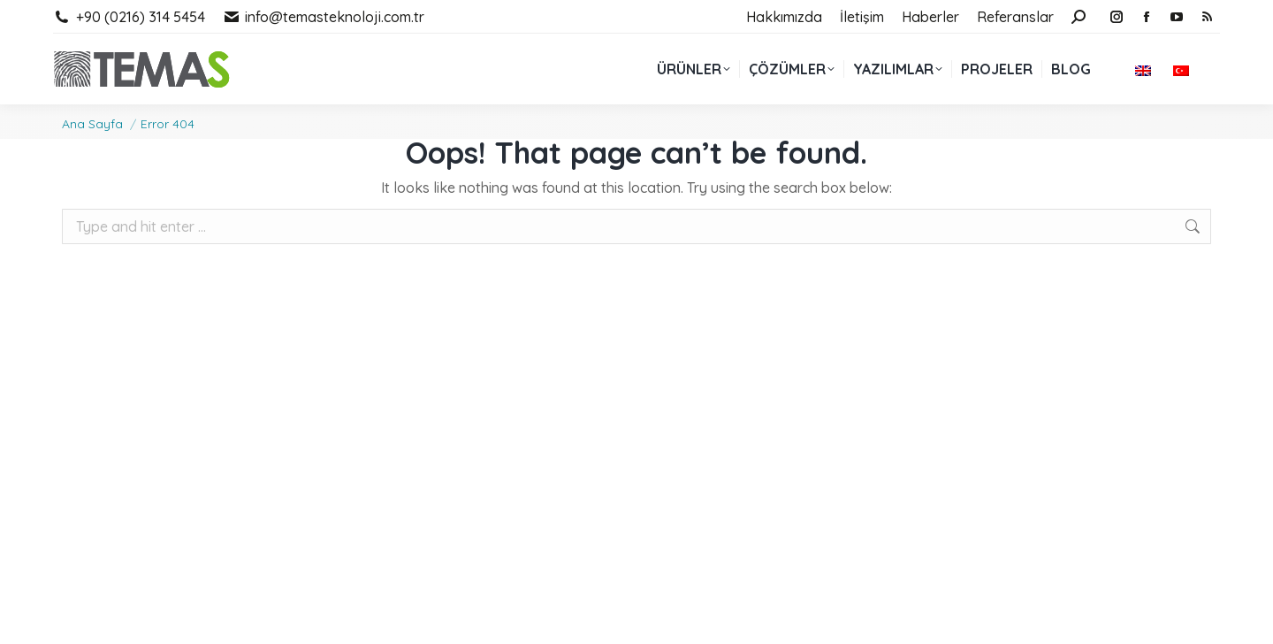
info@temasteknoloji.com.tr (324, 17)
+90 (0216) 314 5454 (129, 17)
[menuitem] (1145, 69)
